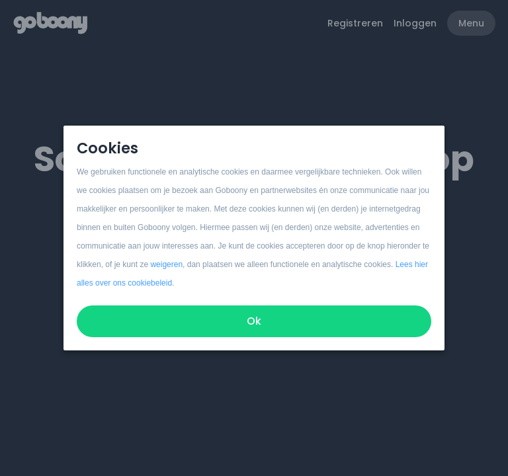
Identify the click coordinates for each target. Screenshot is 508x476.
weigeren (166, 264)
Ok (254, 321)
